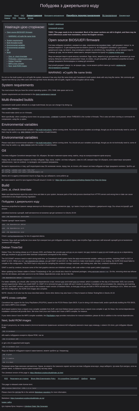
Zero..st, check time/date (17, 56)
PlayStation (50, 316)
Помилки (21, 18)
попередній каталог (56, 28)
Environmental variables (16, 45)
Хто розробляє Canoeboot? (68, 379)
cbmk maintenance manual (46, 94)
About (16, 16)
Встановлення (109, 15)
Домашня (8, 16)
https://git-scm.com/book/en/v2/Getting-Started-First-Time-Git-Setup (80, 180)
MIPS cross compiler (16, 64)
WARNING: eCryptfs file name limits (22, 36)
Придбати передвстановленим (83, 15)
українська (59, 24)
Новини (7, 18)
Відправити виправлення (54, 16)
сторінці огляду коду (116, 52)
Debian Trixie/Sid (14, 61)
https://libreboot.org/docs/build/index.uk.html (46, 373)
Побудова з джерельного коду (20, 59)
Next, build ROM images (17, 66)
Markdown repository (43, 392)
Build (9, 52)
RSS (14, 18)
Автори (93, 379)
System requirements (15, 40)
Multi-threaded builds (14, 43)
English (51, 24)
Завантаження (34, 15)
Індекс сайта (7, 402)
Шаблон (84, 379)
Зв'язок (30, 18)
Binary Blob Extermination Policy (43, 379)
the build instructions (44, 130)
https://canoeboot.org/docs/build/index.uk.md (27, 398)
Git (8, 50)
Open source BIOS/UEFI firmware (19, 32)
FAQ (22, 16)
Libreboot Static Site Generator (36, 406)
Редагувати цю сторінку (19, 379)
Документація (124, 16)
